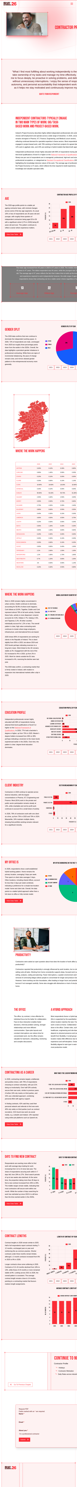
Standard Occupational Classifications (60, 160)
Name (21, 1414)
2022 (58, 239)
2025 (72, 636)
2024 (72, 239)
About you (23, 1431)
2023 (65, 239)
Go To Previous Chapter (20, 1385)
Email (21, 1422)
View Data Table (12, 234)
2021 (51, 239)
